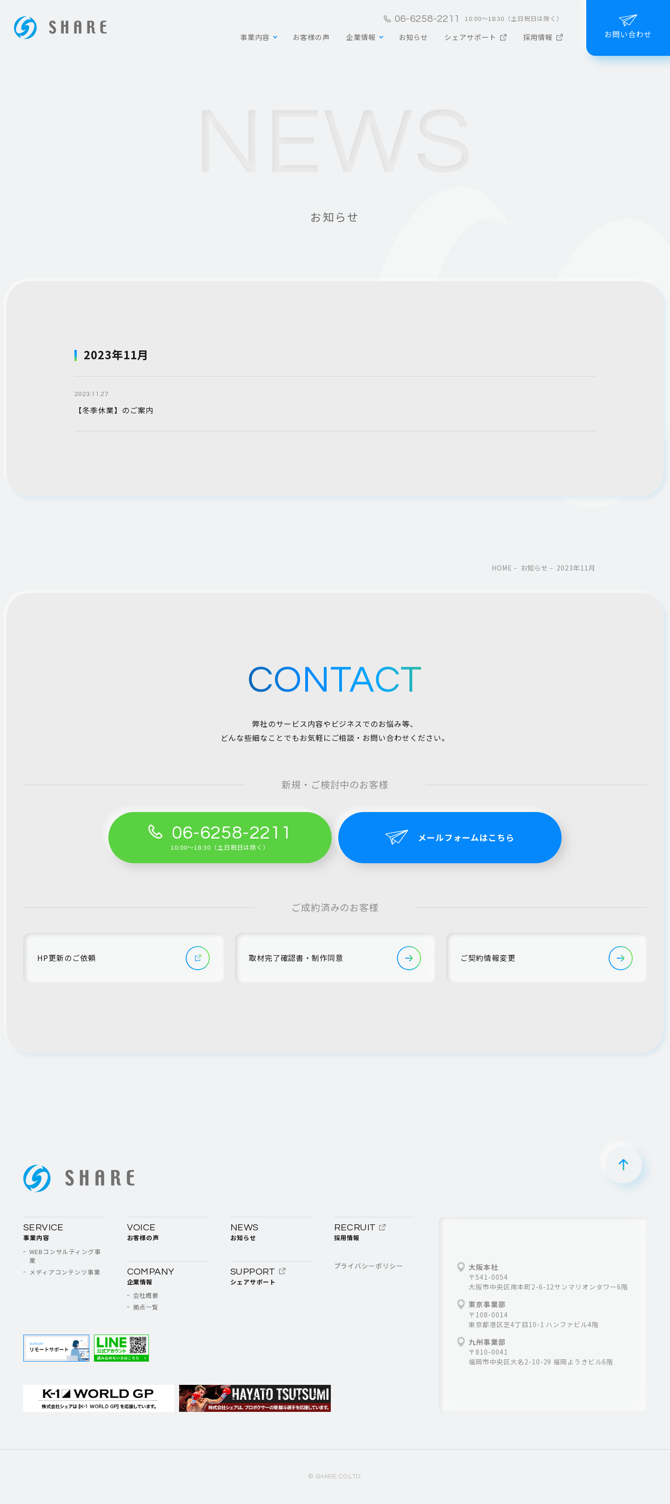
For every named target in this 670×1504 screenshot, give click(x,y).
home (502, 567)
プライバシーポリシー (369, 1265)
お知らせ (535, 567)
